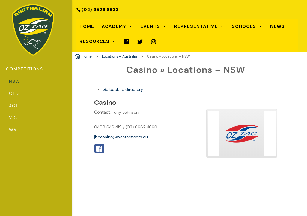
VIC (13, 118)
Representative (199, 26)
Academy (117, 26)
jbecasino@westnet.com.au (121, 137)
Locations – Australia (119, 56)
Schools (247, 26)
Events (153, 26)
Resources (97, 41)
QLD (14, 94)
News (277, 26)
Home (86, 26)
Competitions (24, 70)
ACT (14, 106)
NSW (14, 82)
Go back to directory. (123, 89)
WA (13, 130)
